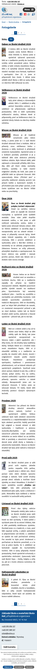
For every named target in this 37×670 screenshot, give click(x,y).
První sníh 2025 (9, 457)
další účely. (23, 656)
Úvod (4, 22)
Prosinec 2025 (9, 400)
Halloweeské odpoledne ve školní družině (15, 573)
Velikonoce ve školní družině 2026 (16, 91)
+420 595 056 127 (13, 2)
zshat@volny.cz (8, 633)
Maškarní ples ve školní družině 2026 (17, 268)
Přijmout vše (8, 667)
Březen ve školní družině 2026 (17, 130)
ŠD (11, 39)
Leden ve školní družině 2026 (16, 324)
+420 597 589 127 (8, 630)
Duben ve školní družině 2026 (16, 44)
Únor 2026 (7, 198)
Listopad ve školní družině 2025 (17, 503)
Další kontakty (9, 647)
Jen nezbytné (19, 667)
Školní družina (14, 22)
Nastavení (29, 667)
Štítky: (4, 39)
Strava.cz (20, 4)
